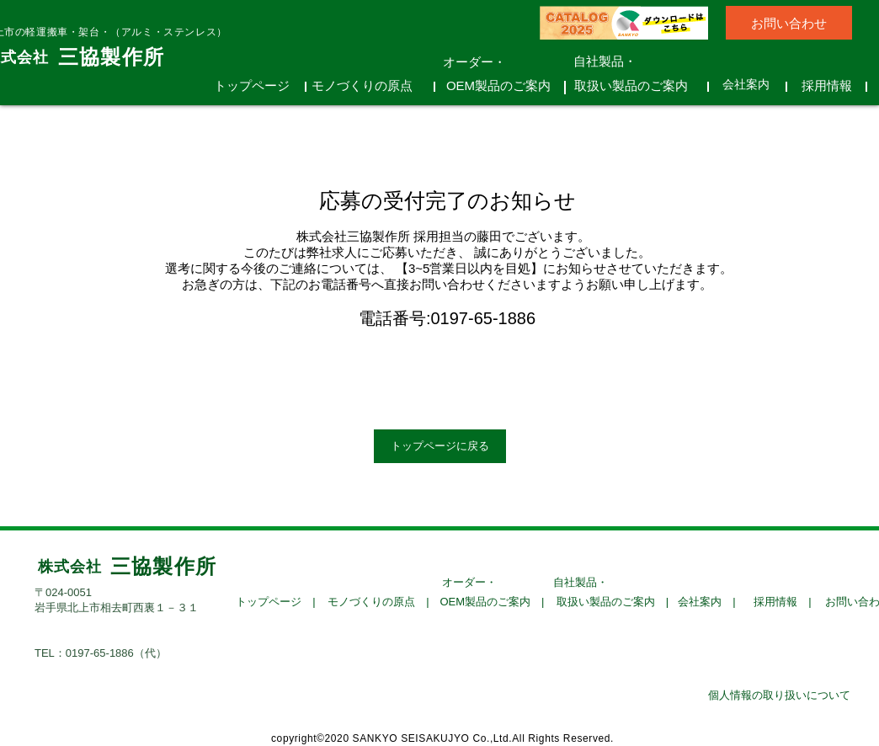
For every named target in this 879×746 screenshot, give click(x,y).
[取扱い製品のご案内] (637, 85)
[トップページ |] (275, 602)
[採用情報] (833, 85)
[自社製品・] (623, 60)
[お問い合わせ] (789, 23)
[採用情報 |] (782, 602)
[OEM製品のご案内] (504, 85)
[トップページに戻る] (440, 446)
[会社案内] (751, 85)
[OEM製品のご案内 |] (492, 602)
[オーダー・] (493, 61)
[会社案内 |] (706, 602)
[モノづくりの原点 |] (378, 602)
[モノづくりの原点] (368, 85)
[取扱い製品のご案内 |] (612, 602)
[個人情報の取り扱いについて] (779, 695)
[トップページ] (258, 85)
